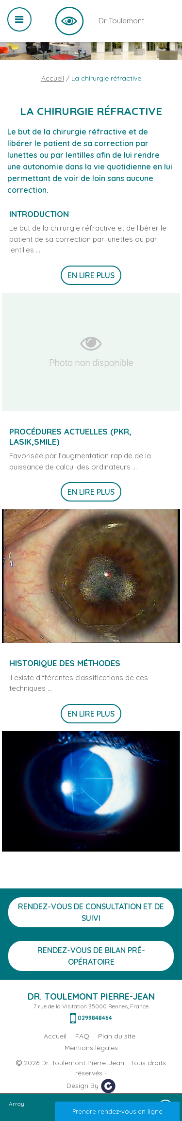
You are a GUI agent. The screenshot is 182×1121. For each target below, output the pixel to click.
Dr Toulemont (69, 20)
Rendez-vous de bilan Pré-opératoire (91, 956)
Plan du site (116, 1036)
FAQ (82, 1036)
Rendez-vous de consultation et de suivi (91, 912)
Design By (91, 1086)
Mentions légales (91, 1047)
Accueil (52, 78)
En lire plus (91, 275)
